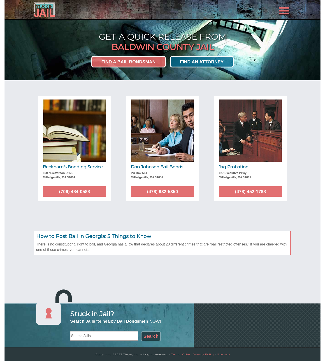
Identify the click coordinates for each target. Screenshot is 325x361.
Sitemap (223, 354)
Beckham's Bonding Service (73, 166)
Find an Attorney (202, 61)
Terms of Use (180, 354)
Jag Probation (233, 166)
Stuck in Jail (74, 9)
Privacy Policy (203, 354)
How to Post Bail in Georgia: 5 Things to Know (93, 236)
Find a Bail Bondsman (128, 61)
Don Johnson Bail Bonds (157, 166)
